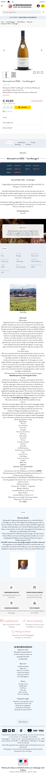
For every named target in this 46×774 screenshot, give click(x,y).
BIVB (25, 501)
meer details (6, 95)
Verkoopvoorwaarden (23, 674)
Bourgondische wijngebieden (23, 705)
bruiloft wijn (23, 688)
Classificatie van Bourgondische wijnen (23, 701)
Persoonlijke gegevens (23, 677)
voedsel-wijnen (21, 142)
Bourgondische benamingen (23, 708)
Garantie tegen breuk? (23, 123)
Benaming (17, 144)
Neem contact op (23, 722)
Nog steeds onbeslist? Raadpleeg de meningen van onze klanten (23, 636)
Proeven (9, 142)
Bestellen (22, 107)
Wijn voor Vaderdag (23, 694)
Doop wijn (23, 690)
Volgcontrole (23, 668)
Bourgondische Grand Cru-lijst (23, 703)
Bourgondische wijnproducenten (23, 710)
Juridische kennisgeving (23, 672)
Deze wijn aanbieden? (23, 128)
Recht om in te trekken (23, 670)
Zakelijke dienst (23, 686)
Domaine (28, 144)
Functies (33, 142)
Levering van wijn (23, 684)
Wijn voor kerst (23, 692)
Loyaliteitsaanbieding (23, 666)
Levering (23, 117)
